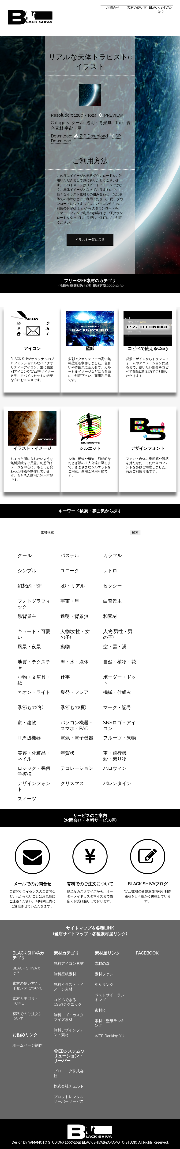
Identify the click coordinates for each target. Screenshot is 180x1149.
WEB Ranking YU (109, 1036)
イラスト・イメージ (32, 448)
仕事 (65, 677)
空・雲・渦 (115, 646)
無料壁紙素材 (65, 974)
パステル (69, 555)
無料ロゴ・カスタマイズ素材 (69, 1017)
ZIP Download (91, 135)
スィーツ (27, 798)
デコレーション (76, 768)
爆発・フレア (74, 692)
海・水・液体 (74, 662)
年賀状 (67, 753)
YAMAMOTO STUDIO (44, 1142)
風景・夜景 (29, 646)
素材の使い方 (137, 7)
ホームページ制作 (27, 1045)
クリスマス (72, 783)
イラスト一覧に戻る (90, 239)
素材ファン (104, 974)
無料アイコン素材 (69, 963)
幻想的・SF (30, 586)
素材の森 (102, 963)
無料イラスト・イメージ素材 (69, 986)
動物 (65, 646)
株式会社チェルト (69, 1086)
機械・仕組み (117, 692)
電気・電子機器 (76, 738)
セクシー (112, 586)
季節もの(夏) (73, 707)
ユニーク (69, 570)
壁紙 (90, 348)
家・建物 (27, 722)
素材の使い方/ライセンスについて (27, 985)
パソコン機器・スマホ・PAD (76, 725)
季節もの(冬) (30, 707)
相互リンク (104, 984)
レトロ (110, 570)
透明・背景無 (99, 122)
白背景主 (112, 601)
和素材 (110, 616)
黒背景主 (27, 616)
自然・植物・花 (119, 662)
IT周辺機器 (29, 738)
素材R (100, 1010)
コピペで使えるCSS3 (148, 348)
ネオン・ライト (34, 692)
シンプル (27, 570)
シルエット (90, 448)
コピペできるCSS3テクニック (68, 1002)
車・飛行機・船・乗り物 (117, 756)
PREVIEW (111, 115)
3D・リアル (72, 586)
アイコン (32, 348)
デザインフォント (148, 448)
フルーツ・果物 (119, 738)
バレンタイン (117, 783)
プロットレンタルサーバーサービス (69, 1099)
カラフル (112, 555)
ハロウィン (115, 768)
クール (77, 122)
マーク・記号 (117, 707)
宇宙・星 (72, 128)
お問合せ (112, 7)
